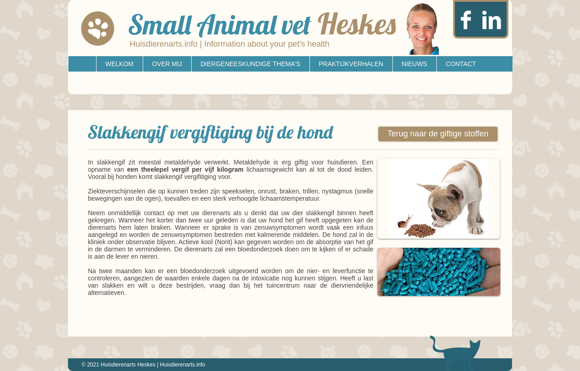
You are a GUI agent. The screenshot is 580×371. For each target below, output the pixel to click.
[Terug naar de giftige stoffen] (437, 134)
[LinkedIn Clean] (491, 19)
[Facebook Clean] (465, 19)
